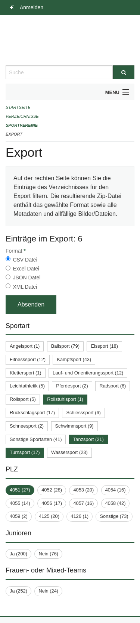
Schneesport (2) (27, 426)
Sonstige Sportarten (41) (36, 439)
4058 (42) (115, 503)
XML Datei (25, 287)
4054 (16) (115, 490)
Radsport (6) (112, 386)
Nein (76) (48, 554)
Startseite (18, 107)
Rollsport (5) (23, 399)
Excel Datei (26, 269)
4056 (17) (51, 503)
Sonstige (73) (114, 516)
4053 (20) (83, 490)
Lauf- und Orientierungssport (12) (88, 373)
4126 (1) (79, 516)
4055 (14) (20, 503)
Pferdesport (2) (72, 386)
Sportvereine (22, 125)
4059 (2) (19, 516)
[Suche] (124, 72)
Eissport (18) (104, 346)
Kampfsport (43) (74, 359)
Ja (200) (18, 554)
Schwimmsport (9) (74, 426)
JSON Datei (26, 277)
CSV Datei (25, 260)
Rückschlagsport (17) (32, 412)
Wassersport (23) (69, 452)
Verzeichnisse (22, 116)
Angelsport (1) (25, 346)
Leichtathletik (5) (27, 386)
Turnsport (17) (25, 452)
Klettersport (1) (25, 373)
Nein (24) (48, 591)
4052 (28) (51, 490)
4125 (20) (49, 516)
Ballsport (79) (65, 346)
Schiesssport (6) (83, 412)
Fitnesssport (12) (28, 359)
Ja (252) (18, 591)
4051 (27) (20, 490)
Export (14, 134)
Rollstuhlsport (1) (65, 399)
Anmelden (31, 7)
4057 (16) (83, 503)
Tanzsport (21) (88, 439)
